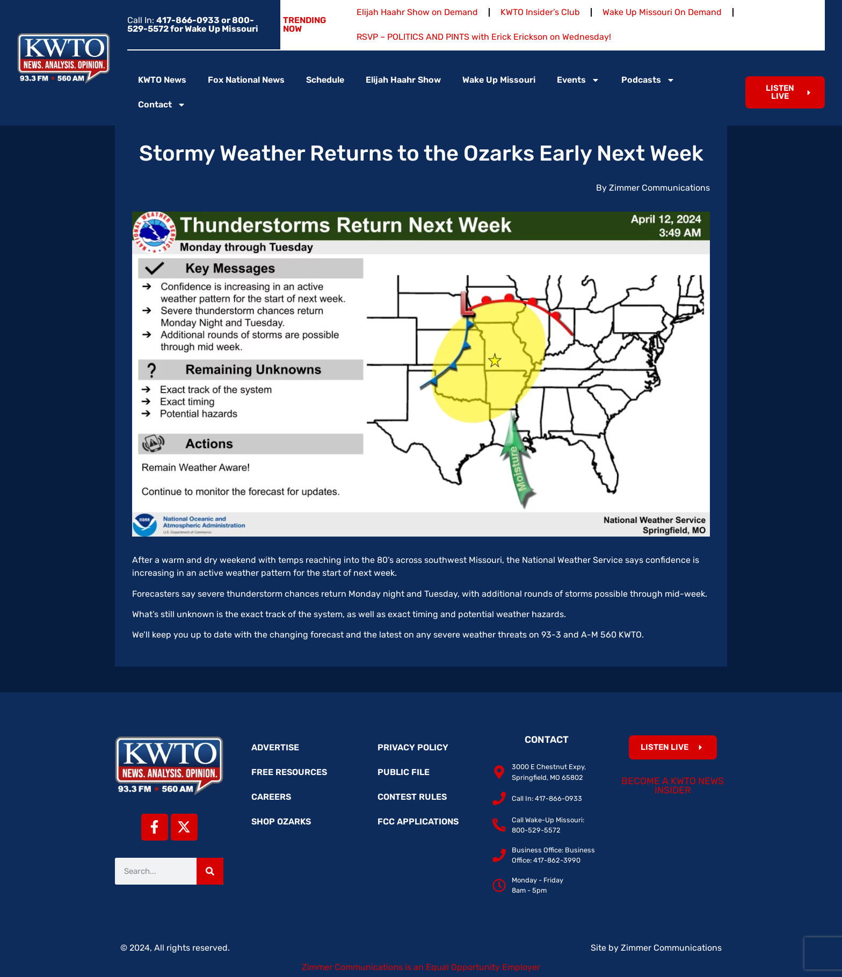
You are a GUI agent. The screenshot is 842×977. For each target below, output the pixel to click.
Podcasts (648, 80)
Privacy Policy (413, 747)
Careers (271, 797)
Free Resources (289, 772)
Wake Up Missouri (498, 80)
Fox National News (246, 80)
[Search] (210, 871)
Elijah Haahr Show (403, 80)
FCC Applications (418, 821)
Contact (162, 104)
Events (578, 80)
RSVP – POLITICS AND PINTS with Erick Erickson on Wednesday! (484, 37)
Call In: (192, 24)
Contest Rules (412, 797)
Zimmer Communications (671, 948)
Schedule (325, 80)
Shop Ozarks (281, 821)
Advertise (275, 747)
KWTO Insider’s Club (540, 12)
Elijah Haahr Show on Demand (417, 12)
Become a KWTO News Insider (672, 786)
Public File (404, 772)
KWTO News (162, 80)
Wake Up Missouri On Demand (662, 12)
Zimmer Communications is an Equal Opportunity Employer (421, 967)
